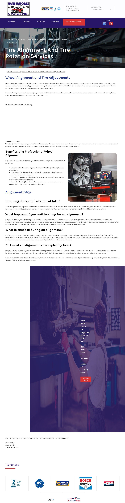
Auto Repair (26, 22)
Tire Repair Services (12, 447)
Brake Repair (9, 445)
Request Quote (85, 379)
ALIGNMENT (12, 43)
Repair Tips (41, 22)
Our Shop (11, 22)
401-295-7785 (70, 6)
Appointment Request (73, 22)
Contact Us (55, 22)
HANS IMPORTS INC (15, 40)
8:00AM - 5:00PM (98, 10)
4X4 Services (9, 443)
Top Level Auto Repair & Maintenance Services (46, 40)
